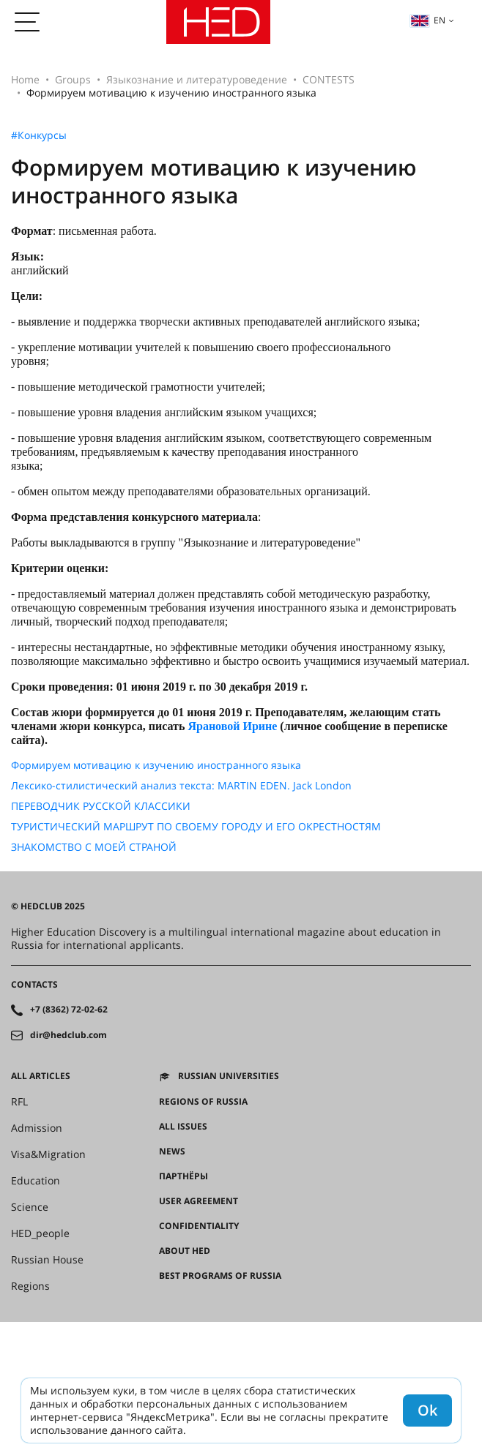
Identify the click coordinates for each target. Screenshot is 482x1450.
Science (29, 1207)
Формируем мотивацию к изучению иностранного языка (156, 765)
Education (35, 1180)
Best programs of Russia (220, 1276)
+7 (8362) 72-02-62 (69, 1009)
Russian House (47, 1259)
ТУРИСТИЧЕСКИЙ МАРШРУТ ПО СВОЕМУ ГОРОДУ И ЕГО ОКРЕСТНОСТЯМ (196, 826)
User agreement (198, 1201)
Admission (36, 1128)
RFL (19, 1101)
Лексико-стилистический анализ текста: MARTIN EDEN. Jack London (181, 785)
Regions (30, 1286)
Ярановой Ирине (232, 726)
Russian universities (228, 1076)
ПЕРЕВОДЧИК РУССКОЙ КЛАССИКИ (100, 806)
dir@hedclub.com (68, 1035)
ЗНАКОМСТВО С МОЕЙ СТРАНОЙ (94, 847)
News (172, 1151)
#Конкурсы (39, 135)
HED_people (40, 1233)
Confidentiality (199, 1226)
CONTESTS (329, 79)
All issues (183, 1126)
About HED (184, 1251)
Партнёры (183, 1176)
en (427, 20)
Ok (427, 1410)
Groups (73, 79)
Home (25, 79)
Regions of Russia (203, 1102)
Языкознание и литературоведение (196, 79)
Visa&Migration (48, 1154)
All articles (40, 1076)
